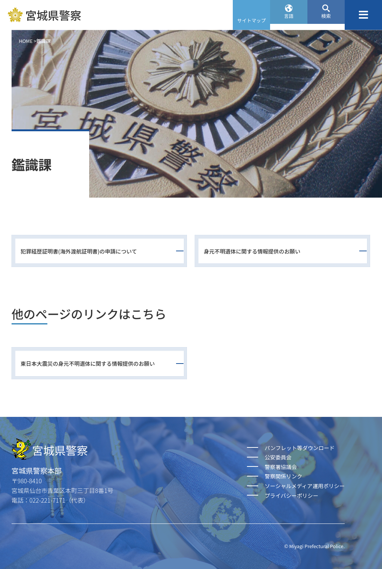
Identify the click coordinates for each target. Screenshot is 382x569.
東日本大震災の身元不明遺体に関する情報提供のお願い (88, 363)
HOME (26, 40)
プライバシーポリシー (291, 495)
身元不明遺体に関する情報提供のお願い (252, 251)
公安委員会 (277, 457)
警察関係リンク (283, 476)
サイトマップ (251, 20)
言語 (289, 20)
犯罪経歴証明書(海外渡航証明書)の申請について (79, 251)
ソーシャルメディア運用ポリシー (304, 486)
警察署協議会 (280, 467)
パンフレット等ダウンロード (299, 448)
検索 (326, 20)
